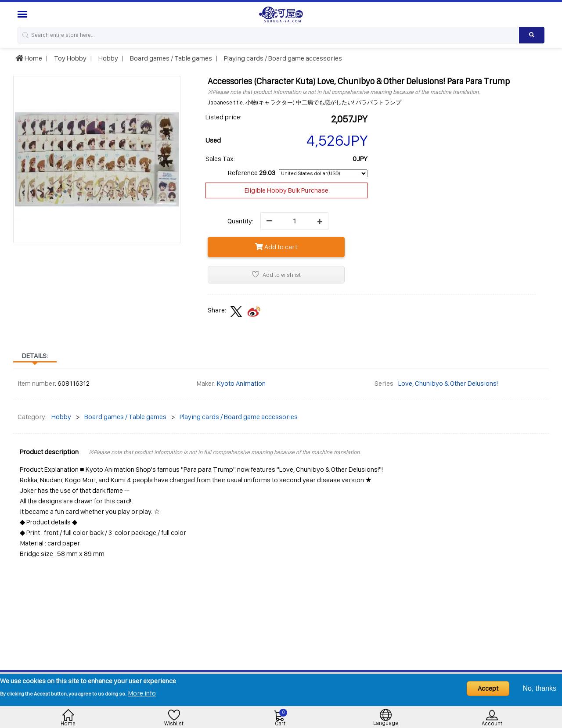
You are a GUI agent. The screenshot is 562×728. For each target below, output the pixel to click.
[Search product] (531, 35)
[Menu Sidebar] (23, 14)
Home (28, 58)
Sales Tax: (220, 158)
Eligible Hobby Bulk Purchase (286, 190)
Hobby (107, 58)
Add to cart (276, 247)
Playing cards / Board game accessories (282, 58)
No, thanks (539, 688)
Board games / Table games (170, 58)
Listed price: (223, 117)
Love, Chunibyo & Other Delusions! (448, 383)
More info (142, 693)
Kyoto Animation (241, 383)
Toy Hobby (69, 58)
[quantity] (294, 221)
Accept (488, 688)
